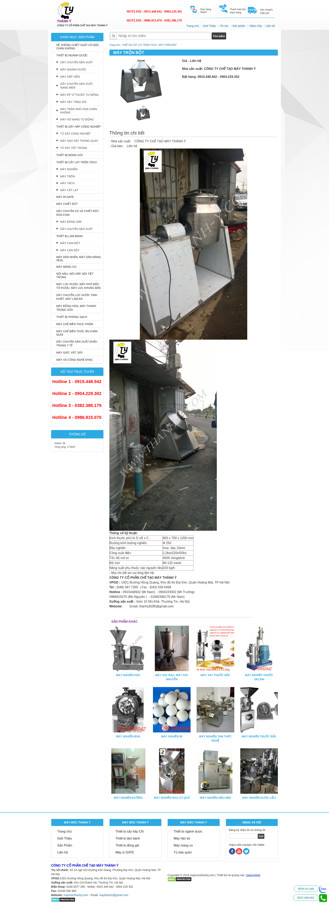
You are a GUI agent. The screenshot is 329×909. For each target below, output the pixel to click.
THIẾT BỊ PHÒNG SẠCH (71, 317)
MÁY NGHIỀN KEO (128, 675)
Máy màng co (183, 845)
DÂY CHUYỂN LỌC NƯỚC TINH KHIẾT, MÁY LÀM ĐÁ (76, 296)
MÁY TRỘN (67, 176)
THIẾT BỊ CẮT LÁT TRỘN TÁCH (76, 162)
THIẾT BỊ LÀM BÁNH (69, 236)
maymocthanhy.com (75, 895)
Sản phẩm (238, 25)
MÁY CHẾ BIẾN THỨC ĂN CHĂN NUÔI (77, 333)
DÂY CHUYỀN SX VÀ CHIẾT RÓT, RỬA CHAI (77, 212)
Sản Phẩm (64, 845)
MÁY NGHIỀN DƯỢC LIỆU (259, 797)
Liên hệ (270, 25)
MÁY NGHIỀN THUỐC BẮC (259, 736)
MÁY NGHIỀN (69, 169)
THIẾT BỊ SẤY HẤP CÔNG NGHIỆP (78, 126)
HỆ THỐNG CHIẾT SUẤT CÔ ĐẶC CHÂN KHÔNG (77, 46)
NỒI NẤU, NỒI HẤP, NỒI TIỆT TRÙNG (74, 275)
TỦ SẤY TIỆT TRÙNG (73, 148)
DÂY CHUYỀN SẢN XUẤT (76, 62)
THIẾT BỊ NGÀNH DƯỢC (72, 55)
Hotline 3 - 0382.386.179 (76, 405)
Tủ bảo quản (183, 852)
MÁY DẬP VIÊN (70, 76)
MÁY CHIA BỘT (70, 243)
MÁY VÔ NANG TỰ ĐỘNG (77, 119)
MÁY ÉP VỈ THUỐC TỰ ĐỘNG (79, 94)
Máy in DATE (125, 852)
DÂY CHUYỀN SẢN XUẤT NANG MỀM (76, 85)
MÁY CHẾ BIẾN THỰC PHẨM (74, 324)
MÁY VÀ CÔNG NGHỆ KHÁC (74, 359)
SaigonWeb (253, 875)
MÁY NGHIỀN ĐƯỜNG (128, 797)
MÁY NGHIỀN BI (171, 736)
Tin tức (224, 25)
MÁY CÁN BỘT (69, 250)
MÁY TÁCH (67, 183)
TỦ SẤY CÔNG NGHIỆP (75, 133)
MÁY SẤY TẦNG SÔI (73, 102)
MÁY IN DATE (65, 196)
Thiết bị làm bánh (128, 838)
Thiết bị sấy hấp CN (130, 831)
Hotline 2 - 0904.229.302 (76, 393)
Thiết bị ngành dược (188, 831)
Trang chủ (192, 25)
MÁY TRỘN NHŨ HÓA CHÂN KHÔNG (78, 111)
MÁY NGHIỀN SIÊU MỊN (215, 797)
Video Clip (255, 25)
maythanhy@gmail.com (113, 895)
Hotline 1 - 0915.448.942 (76, 381)
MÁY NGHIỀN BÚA (128, 736)
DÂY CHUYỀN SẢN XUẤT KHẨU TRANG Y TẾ (76, 343)
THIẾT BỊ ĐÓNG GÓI (69, 155)
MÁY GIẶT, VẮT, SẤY (69, 352)
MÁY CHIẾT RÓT (67, 203)
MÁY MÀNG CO (66, 266)
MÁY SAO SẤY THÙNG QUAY (79, 140)
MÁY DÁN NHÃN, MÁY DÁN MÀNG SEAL (78, 258)
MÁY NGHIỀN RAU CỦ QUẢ (172, 797)
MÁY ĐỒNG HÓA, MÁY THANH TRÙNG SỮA (76, 307)
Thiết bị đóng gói (127, 845)
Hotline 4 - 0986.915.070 (76, 417)
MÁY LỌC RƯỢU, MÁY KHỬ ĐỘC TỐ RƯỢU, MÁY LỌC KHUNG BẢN (78, 285)
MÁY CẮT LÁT (69, 190)
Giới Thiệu (209, 25)
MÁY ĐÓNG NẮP (71, 221)
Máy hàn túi (182, 838)
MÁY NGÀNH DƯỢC (73, 69)
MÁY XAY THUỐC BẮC (215, 675)
